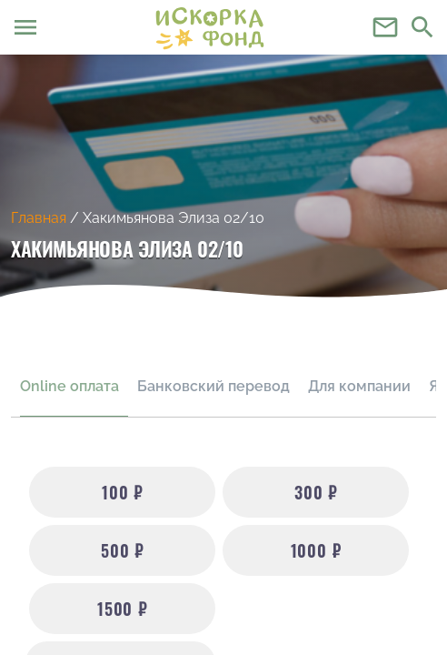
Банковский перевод (213, 386)
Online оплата (69, 386)
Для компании (359, 386)
